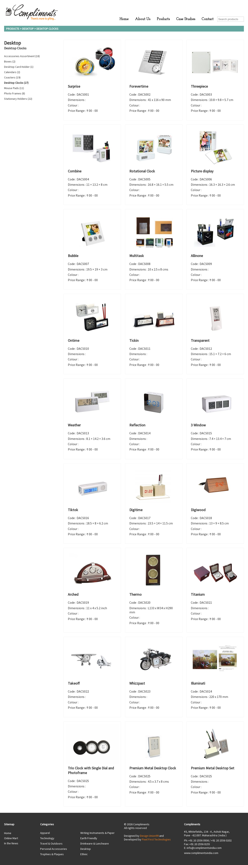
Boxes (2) (9, 61)
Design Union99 (149, 836)
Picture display (202, 171)
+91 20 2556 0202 (221, 840)
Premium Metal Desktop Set (212, 768)
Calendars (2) (12, 72)
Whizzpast (137, 683)
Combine (74, 171)
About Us (142, 19)
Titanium (198, 594)
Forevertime (138, 86)
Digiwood (198, 509)
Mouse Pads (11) (14, 88)
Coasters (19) (12, 77)
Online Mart (11, 838)
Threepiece (199, 86)
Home (124, 19)
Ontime (73, 340)
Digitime (135, 509)
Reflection (137, 425)
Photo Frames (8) (14, 93)
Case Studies (185, 19)
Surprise (74, 86)
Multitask (136, 255)
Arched (73, 594)
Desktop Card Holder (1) (18, 67)
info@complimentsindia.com (204, 848)
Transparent (200, 340)
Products (163, 19)
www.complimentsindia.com (201, 853)
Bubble (73, 255)
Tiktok (73, 509)
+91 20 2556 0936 (198, 840)
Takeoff (74, 683)
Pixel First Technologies (156, 839)
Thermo (135, 594)
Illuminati (198, 683)
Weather (74, 425)
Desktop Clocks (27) (16, 83)
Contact (208, 19)
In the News (11, 843)
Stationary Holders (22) (18, 99)
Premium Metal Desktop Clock (152, 768)
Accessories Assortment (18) (22, 56)
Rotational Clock (142, 171)
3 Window (198, 425)
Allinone (197, 255)
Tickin (134, 340)
